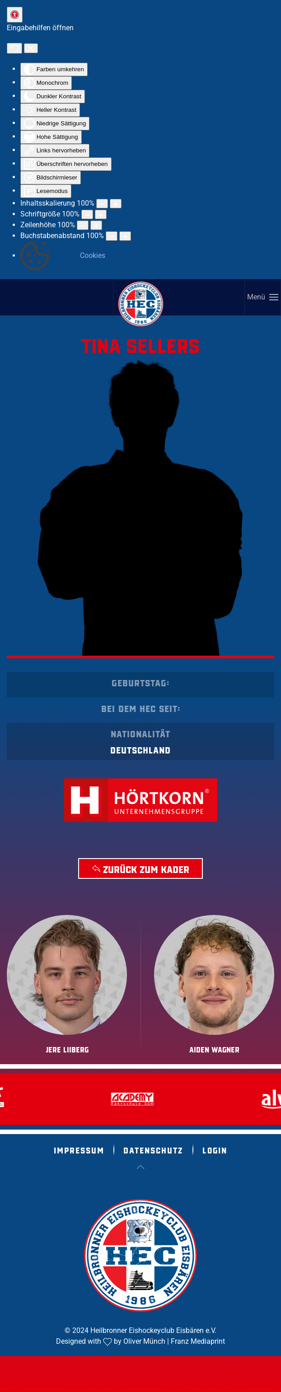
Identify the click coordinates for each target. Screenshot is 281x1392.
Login (214, 1149)
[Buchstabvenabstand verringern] (111, 236)
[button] (263, 297)
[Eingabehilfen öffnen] (15, 15)
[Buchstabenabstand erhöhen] (125, 236)
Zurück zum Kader (140, 868)
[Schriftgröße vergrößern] (101, 214)
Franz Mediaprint (198, 1341)
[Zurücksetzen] (14, 48)
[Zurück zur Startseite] (141, 304)
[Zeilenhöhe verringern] (83, 225)
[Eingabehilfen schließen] (31, 48)
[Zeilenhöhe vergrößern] (96, 225)
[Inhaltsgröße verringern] (102, 203)
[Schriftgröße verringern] (87, 214)
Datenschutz (153, 1149)
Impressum (79, 1149)
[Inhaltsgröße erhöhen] (116, 203)
